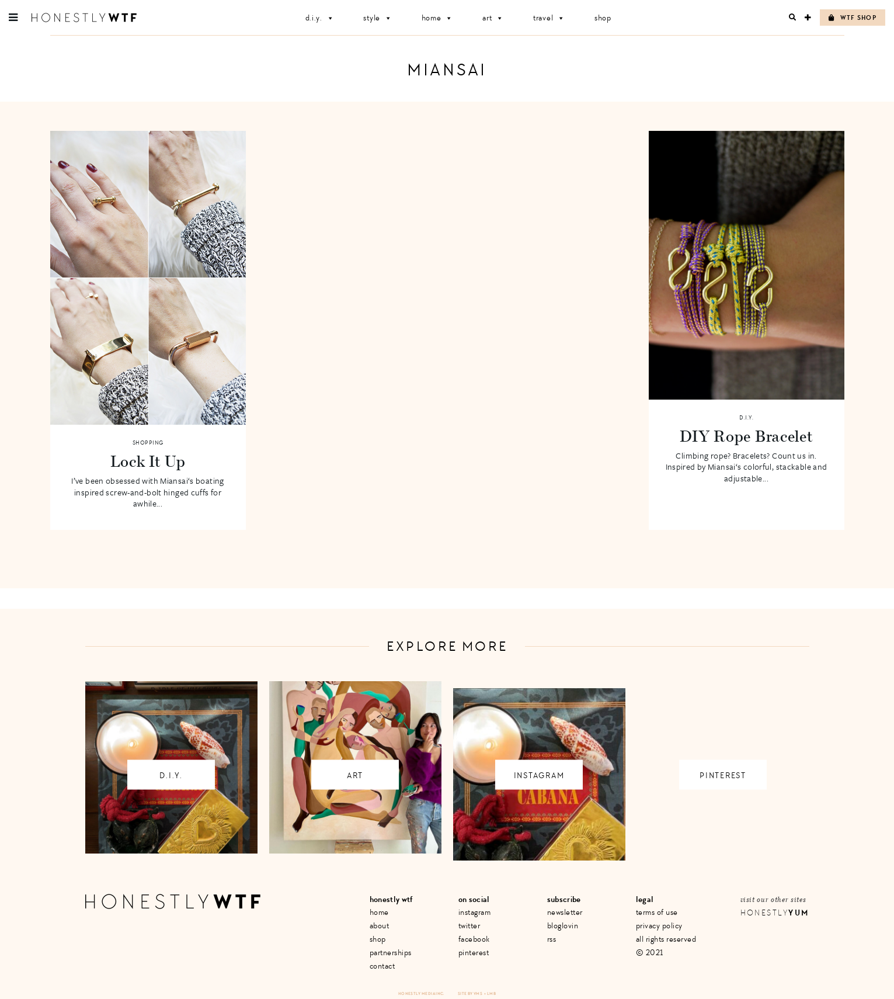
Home (438, 18)
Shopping (148, 442)
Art (493, 18)
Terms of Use (657, 912)
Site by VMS (470, 993)
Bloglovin (563, 926)
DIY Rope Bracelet (746, 436)
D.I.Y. (320, 18)
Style (377, 18)
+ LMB (490, 993)
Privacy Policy (659, 926)
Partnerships (391, 953)
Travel (549, 18)
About (379, 926)
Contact (382, 966)
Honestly (774, 913)
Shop (602, 18)
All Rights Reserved (666, 939)
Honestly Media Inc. (421, 993)
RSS (551, 939)
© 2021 (649, 953)
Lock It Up (148, 461)
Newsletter (565, 912)
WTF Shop (852, 17)
